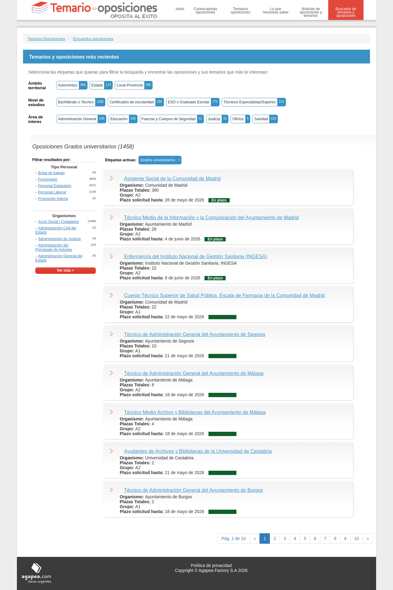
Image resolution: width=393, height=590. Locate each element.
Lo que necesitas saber (276, 10)
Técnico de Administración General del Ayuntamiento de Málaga (193, 373)
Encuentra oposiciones (93, 38)
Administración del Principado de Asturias (53, 247)
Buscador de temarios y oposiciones (346, 12)
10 (356, 538)
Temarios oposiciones (240, 10)
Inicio (180, 9)
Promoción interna (53, 199)
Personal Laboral (52, 192)
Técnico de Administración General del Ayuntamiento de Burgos (193, 490)
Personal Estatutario (54, 186)
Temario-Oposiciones (46, 38)
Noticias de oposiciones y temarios (311, 12)
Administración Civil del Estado (55, 230)
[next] (368, 538)
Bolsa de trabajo (51, 173)
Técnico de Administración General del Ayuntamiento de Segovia (194, 334)
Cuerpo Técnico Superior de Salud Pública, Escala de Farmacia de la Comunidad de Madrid (224, 295)
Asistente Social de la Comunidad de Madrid (172, 178)
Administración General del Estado (58, 258)
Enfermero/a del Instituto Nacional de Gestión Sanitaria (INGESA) (195, 256)
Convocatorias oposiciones (205, 10)
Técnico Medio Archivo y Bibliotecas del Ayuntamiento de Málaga (195, 412)
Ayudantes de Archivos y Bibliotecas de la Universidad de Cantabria (198, 451)
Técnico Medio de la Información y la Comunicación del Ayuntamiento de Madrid (211, 217)
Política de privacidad (211, 565)
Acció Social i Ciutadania (58, 222)
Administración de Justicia (59, 239)
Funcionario (47, 179)
